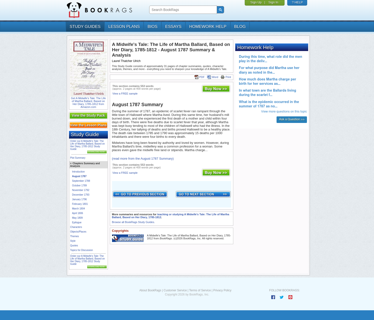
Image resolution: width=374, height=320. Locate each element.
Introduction (78, 171)
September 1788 (81, 181)
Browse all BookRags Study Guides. (133, 222)
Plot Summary (78, 157)
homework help (207, 26)
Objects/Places (78, 231)
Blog (240, 26)
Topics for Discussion (81, 250)
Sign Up (255, 2)
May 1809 (77, 217)
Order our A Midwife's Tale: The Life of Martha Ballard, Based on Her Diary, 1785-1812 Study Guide (87, 145)
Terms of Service (200, 290)
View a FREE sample (125, 93)
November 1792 (80, 190)
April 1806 (77, 213)
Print (226, 77)
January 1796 (79, 199)
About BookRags (150, 290)
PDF (199, 77)
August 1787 (79, 176)
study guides (85, 26)
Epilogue (77, 222)
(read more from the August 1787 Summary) (143, 158)
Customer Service (175, 290)
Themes (74, 236)
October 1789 (79, 185)
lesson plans (124, 26)
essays (173, 26)
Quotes (74, 245)
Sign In (273, 2)
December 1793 (80, 194)
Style (73, 241)
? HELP (297, 2)
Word (212, 77)
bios (152, 26)
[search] (183, 10)
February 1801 (80, 204)
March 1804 (78, 208)
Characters (76, 227)
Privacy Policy (222, 290)
